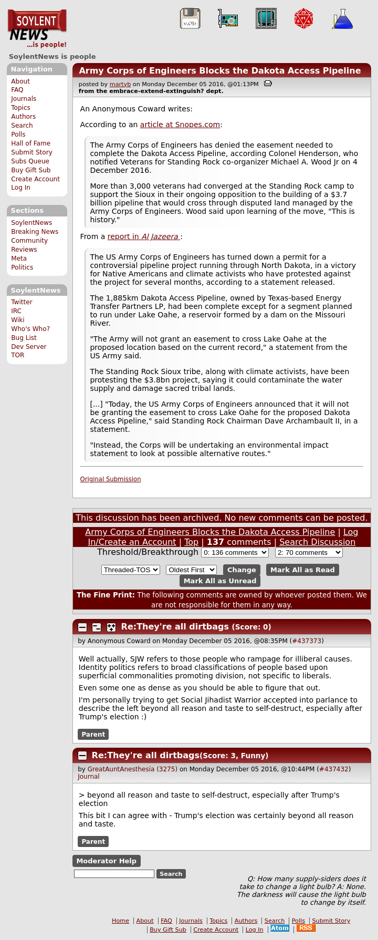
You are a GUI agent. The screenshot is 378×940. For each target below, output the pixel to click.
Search (22, 125)
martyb (120, 84)
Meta (19, 258)
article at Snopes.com (180, 124)
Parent (93, 734)
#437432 (334, 769)
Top (191, 542)
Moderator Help (106, 861)
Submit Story (31, 152)
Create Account (35, 179)
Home (120, 920)
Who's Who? (30, 329)
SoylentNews (37, 29)
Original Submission (110, 479)
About (20, 81)
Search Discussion (317, 542)
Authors (23, 116)
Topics (20, 107)
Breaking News (34, 231)
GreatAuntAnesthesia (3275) (132, 769)
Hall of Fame (30, 143)
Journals (23, 98)
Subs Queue (30, 161)
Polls (18, 134)
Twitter (21, 302)
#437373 (306, 641)
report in (144, 236)
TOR (17, 355)
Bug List (24, 338)
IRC (16, 311)
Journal (89, 776)
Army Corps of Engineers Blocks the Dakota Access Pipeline (220, 71)
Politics (22, 267)
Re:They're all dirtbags (175, 627)
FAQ (17, 90)
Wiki (17, 320)
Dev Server (28, 346)
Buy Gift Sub (30, 170)
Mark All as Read (302, 570)
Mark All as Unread (220, 581)
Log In (20, 187)
